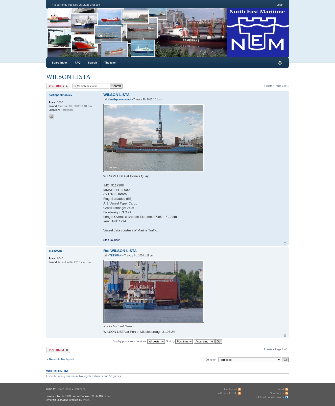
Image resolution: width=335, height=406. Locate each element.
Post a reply (58, 86)
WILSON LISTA (68, 76)
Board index (60, 62)
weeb (86, 399)
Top (285, 243)
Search (92, 62)
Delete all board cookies (269, 397)
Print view (280, 63)
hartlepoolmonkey (120, 99)
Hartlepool (80, 388)
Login (280, 4)
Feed (280, 389)
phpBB (65, 396)
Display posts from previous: (139, 341)
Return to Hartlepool (61, 359)
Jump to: (211, 359)
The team (110, 62)
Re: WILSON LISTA (120, 250)
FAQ (78, 62)
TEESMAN (115, 255)
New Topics (277, 393)
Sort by (179, 341)
